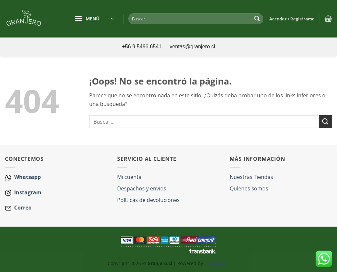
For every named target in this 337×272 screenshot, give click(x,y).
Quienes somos (249, 188)
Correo (23, 207)
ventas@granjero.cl (192, 46)
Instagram (27, 192)
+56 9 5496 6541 (142, 46)
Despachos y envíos (141, 188)
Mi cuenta (129, 177)
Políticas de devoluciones (148, 200)
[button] (93, 18)
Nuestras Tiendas (251, 177)
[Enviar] (257, 18)
